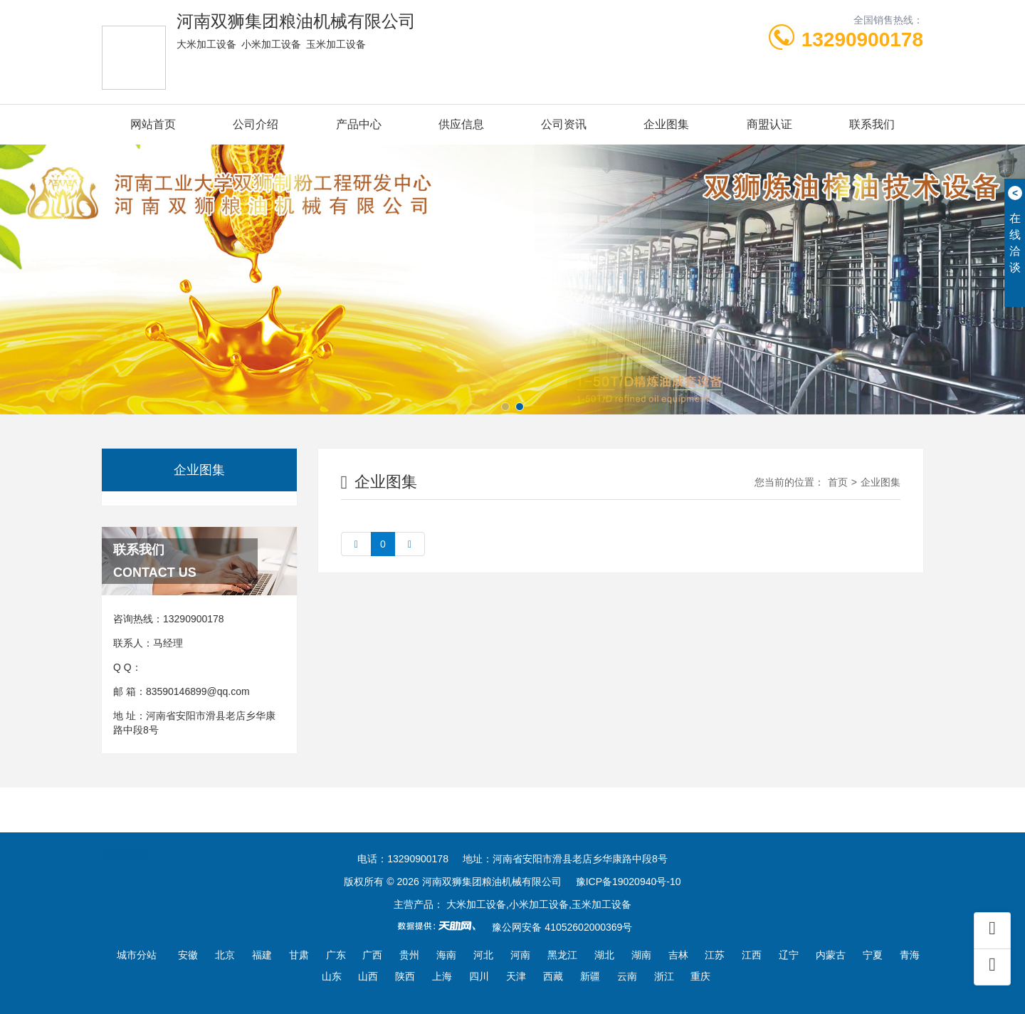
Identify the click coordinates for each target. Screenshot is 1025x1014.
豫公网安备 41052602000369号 (562, 927)
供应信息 (461, 124)
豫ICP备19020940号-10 (628, 881)
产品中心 (359, 124)
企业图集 (666, 124)
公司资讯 (564, 124)
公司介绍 (255, 124)
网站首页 (153, 124)
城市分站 (137, 955)
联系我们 (872, 124)
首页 (838, 482)
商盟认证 (769, 124)
